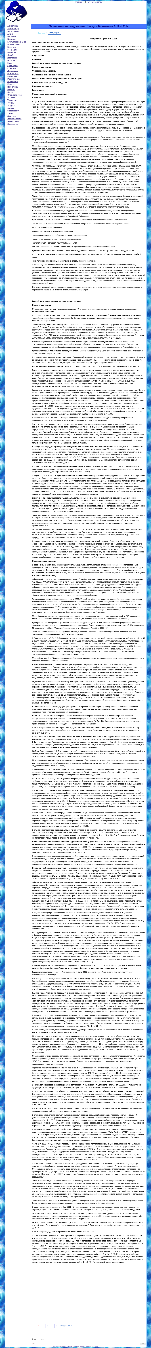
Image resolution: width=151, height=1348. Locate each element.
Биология (11, 37)
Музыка (11, 84)
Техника (11, 98)
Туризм (10, 103)
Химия (10, 113)
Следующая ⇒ (55, 33)
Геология (11, 52)
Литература (12, 71)
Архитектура (13, 29)
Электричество (14, 119)
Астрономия (13, 31)
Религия (11, 90)
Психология (13, 87)
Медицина (12, 76)
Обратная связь (95, 2)
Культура (11, 68)
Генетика (11, 47)
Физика (10, 108)
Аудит (10, 34)
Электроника (13, 121)
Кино (9, 63)
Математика (13, 74)
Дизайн (10, 55)
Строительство (14, 95)
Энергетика (12, 124)
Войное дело (13, 44)
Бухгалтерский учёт (16, 42)
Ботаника (11, 39)
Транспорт (12, 100)
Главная (78, 2)
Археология (12, 26)
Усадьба (11, 105)
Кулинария (12, 66)
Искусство (12, 58)
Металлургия (13, 79)
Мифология (12, 82)
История (11, 60)
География (12, 50)
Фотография (13, 111)
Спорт (10, 92)
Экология (11, 116)
